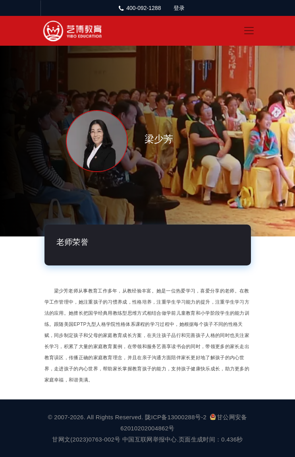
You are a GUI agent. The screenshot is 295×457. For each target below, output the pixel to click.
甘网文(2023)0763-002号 (86, 439)
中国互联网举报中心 (149, 439)
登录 (179, 8)
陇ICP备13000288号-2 (176, 417)
